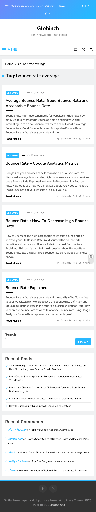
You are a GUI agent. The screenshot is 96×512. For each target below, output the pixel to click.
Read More (13, 139)
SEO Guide (12, 93)
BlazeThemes (56, 504)
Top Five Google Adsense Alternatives (52, 429)
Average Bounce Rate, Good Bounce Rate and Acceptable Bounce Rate (47, 103)
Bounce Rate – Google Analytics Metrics (42, 163)
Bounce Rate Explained (26, 287)
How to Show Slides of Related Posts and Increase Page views (54, 452)
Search (10, 334)
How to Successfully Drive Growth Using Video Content (40, 406)
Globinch (48, 28)
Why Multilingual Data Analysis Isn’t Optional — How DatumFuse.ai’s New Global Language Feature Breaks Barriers (38, 5)
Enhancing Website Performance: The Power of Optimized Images (45, 398)
